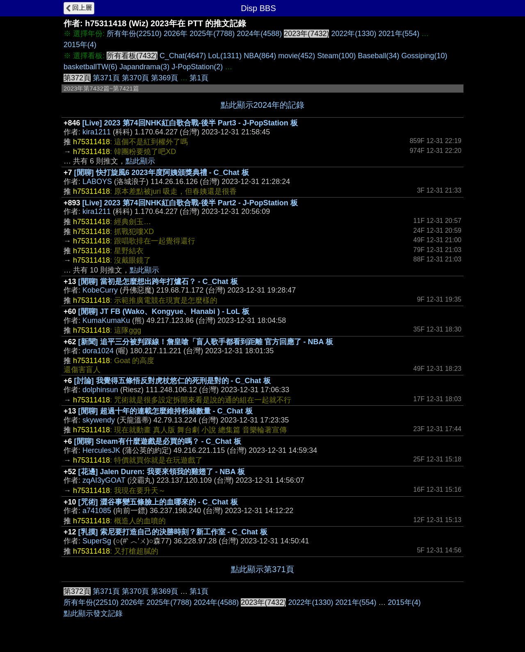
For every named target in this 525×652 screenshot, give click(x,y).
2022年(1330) (353, 34)
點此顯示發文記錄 (93, 613)
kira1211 (96, 132)
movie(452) (296, 56)
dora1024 (98, 351)
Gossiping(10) (424, 56)
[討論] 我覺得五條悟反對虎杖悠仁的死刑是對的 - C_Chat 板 (172, 381)
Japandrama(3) (144, 67)
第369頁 (164, 78)
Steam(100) (336, 56)
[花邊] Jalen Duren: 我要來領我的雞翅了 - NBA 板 (161, 472)
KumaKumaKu (106, 320)
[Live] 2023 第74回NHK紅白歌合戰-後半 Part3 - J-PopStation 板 (190, 123)
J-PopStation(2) (197, 67)
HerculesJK (101, 450)
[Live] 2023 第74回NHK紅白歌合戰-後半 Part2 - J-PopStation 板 (190, 203)
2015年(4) (80, 45)
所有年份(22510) (134, 34)
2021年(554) (399, 34)
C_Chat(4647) (183, 56)
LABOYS (97, 181)
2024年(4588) (259, 34)
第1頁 (198, 78)
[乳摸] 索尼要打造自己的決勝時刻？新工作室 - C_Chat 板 (172, 532)
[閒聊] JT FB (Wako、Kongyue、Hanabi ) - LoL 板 (163, 311)
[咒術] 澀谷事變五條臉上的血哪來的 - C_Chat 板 (158, 502)
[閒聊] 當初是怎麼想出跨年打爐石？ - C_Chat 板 (158, 281)
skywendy (98, 420)
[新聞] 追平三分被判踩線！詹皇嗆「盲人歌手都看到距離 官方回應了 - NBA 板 (205, 342)
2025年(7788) (212, 34)
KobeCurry (100, 290)
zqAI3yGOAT (103, 480)
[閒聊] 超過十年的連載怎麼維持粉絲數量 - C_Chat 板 (165, 411)
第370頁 (135, 78)
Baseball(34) (378, 56)
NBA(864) (260, 56)
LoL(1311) (225, 56)
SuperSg (96, 541)
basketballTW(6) (90, 67)
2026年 (175, 34)
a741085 (96, 511)
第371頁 (106, 78)
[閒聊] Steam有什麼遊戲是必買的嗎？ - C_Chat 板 (157, 441)
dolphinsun (100, 390)
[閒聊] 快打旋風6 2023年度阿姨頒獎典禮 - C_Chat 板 (161, 172)
